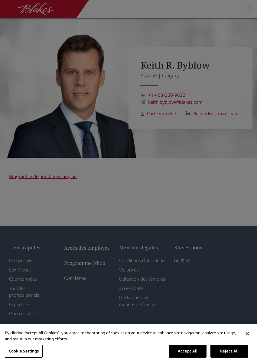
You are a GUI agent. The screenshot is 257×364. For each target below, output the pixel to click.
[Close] (247, 333)
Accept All (187, 351)
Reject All (229, 351)
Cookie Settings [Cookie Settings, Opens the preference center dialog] (24, 351)
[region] (128, 344)
